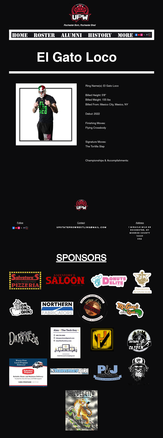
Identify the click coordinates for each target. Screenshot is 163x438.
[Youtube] (139, 35)
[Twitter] (144, 35)
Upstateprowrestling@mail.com (82, 227)
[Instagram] (141, 35)
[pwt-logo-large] (149, 35)
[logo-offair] (147, 35)
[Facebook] (136, 35)
